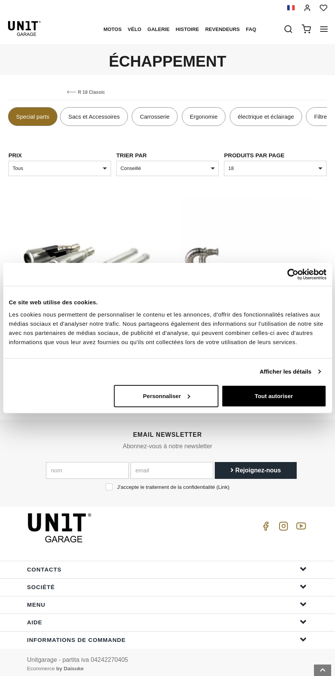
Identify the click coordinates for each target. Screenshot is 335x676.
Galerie (158, 29)
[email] (172, 467)
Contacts (167, 565)
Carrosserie (155, 116)
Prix (15, 155)
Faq (251, 29)
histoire (187, 29)
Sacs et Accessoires (93, 116)
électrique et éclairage (266, 116)
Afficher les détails (285, 371)
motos (112, 29)
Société (167, 583)
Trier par (131, 155)
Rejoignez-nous (255, 467)
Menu (167, 600)
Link (223, 484)
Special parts (32, 116)
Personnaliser (166, 395)
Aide (167, 618)
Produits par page (254, 155)
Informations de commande (167, 635)
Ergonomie (204, 116)
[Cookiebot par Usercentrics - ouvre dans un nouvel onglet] (292, 274)
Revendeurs (222, 29)
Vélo (134, 29)
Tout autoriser (274, 395)
